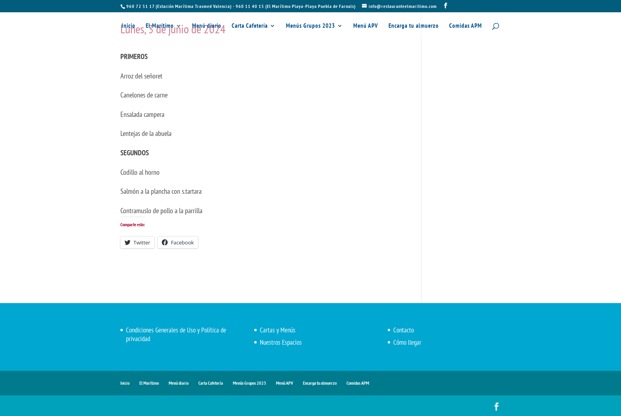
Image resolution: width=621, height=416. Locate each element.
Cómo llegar (407, 342)
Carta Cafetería (250, 26)
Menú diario (206, 26)
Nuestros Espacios (281, 342)
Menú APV (365, 26)
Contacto (403, 330)
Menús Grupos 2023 (310, 26)
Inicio (128, 26)
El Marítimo (160, 26)
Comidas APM (465, 26)
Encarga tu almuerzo (414, 26)
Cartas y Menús (277, 330)
